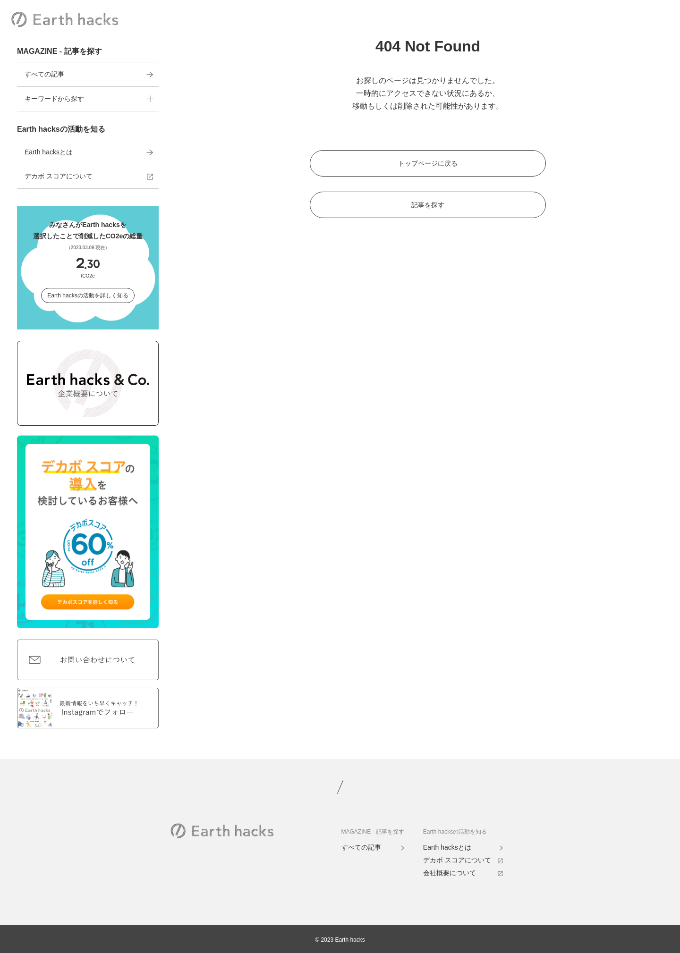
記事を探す (427, 205)
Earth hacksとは (89, 152)
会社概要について (463, 873)
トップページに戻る (428, 163)
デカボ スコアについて (89, 176)
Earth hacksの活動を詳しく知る (87, 295)
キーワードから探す (89, 98)
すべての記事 (89, 74)
